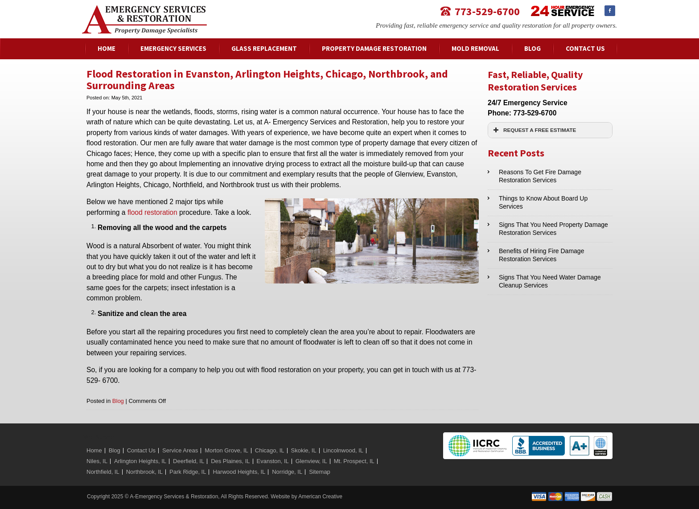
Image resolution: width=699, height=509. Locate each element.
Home (94, 450)
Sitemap (319, 471)
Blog (118, 401)
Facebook (609, 10)
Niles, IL (96, 461)
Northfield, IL (102, 471)
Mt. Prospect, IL (354, 461)
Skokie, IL (304, 450)
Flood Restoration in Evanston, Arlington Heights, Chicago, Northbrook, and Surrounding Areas (267, 79)
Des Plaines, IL (230, 461)
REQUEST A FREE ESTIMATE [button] (533, 130)
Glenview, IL (311, 461)
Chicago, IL (269, 450)
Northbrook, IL (144, 471)
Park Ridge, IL (187, 471)
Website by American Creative (306, 496)
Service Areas (180, 450)
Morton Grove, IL (226, 450)
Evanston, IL (273, 461)
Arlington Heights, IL (140, 461)
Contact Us (141, 450)
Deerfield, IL (188, 461)
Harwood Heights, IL (239, 471)
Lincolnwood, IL (343, 450)
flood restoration (152, 212)
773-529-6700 (487, 11)
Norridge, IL (287, 471)
